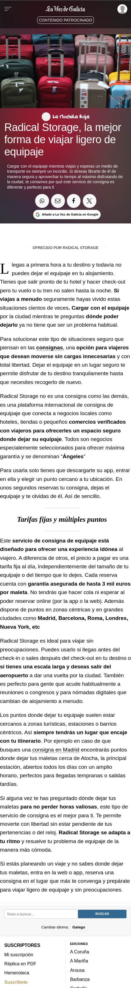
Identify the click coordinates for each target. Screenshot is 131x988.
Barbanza (80, 979)
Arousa (77, 969)
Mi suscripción (18, 954)
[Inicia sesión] (121, 9)
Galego (78, 927)
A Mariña (79, 960)
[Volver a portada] (65, 9)
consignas (49, 348)
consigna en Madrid (55, 750)
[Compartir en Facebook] (74, 201)
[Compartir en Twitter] (89, 201)
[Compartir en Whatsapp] (42, 201)
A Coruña (79, 951)
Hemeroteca (16, 972)
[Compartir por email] (58, 201)
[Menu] (8, 9)
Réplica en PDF (20, 963)
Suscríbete (16, 981)
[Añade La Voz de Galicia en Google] (67, 214)
